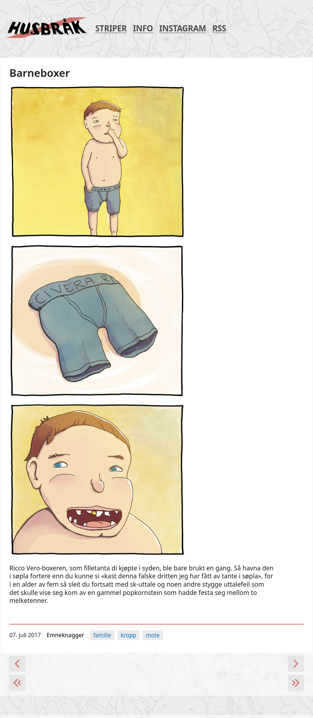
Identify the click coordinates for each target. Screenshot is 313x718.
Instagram (182, 28)
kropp (128, 635)
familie (102, 635)
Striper (111, 28)
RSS (219, 28)
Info (143, 28)
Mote (152, 635)
